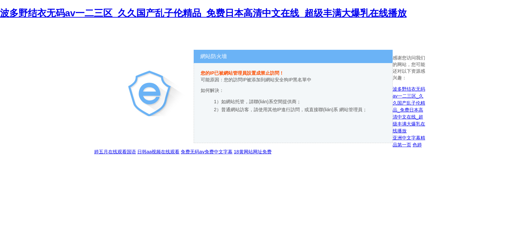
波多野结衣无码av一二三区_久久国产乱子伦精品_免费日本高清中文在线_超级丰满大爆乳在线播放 (203, 13)
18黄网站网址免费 (253, 151)
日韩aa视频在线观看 (158, 151)
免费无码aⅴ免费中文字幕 (206, 151)
